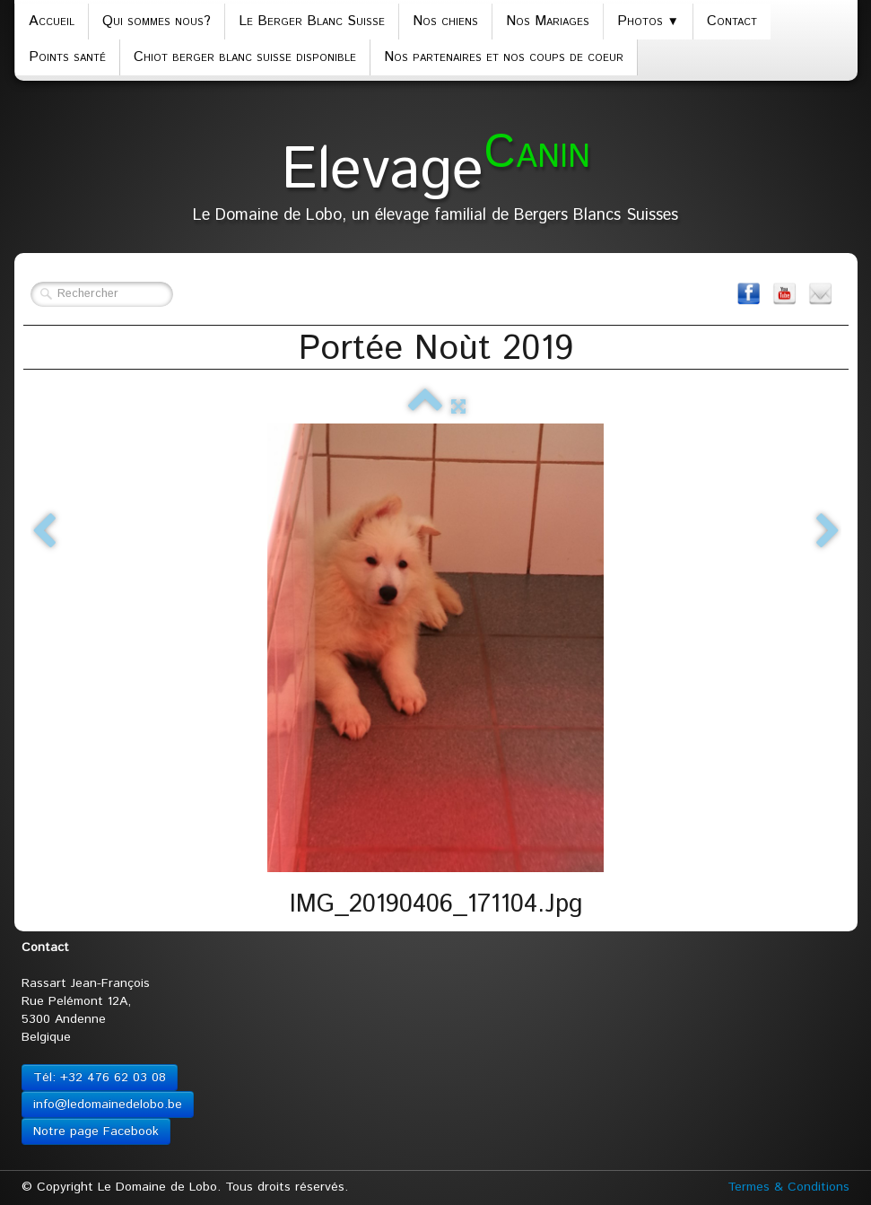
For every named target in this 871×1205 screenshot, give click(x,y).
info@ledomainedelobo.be (107, 1104)
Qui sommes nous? (156, 21)
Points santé (67, 57)
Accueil (51, 21)
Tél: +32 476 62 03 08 (99, 1078)
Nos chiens (445, 21)
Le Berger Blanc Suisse (312, 21)
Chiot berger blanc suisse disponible (245, 57)
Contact (732, 21)
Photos (648, 21)
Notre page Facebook (96, 1131)
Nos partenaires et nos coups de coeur (503, 57)
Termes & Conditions (788, 1187)
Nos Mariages (547, 21)
